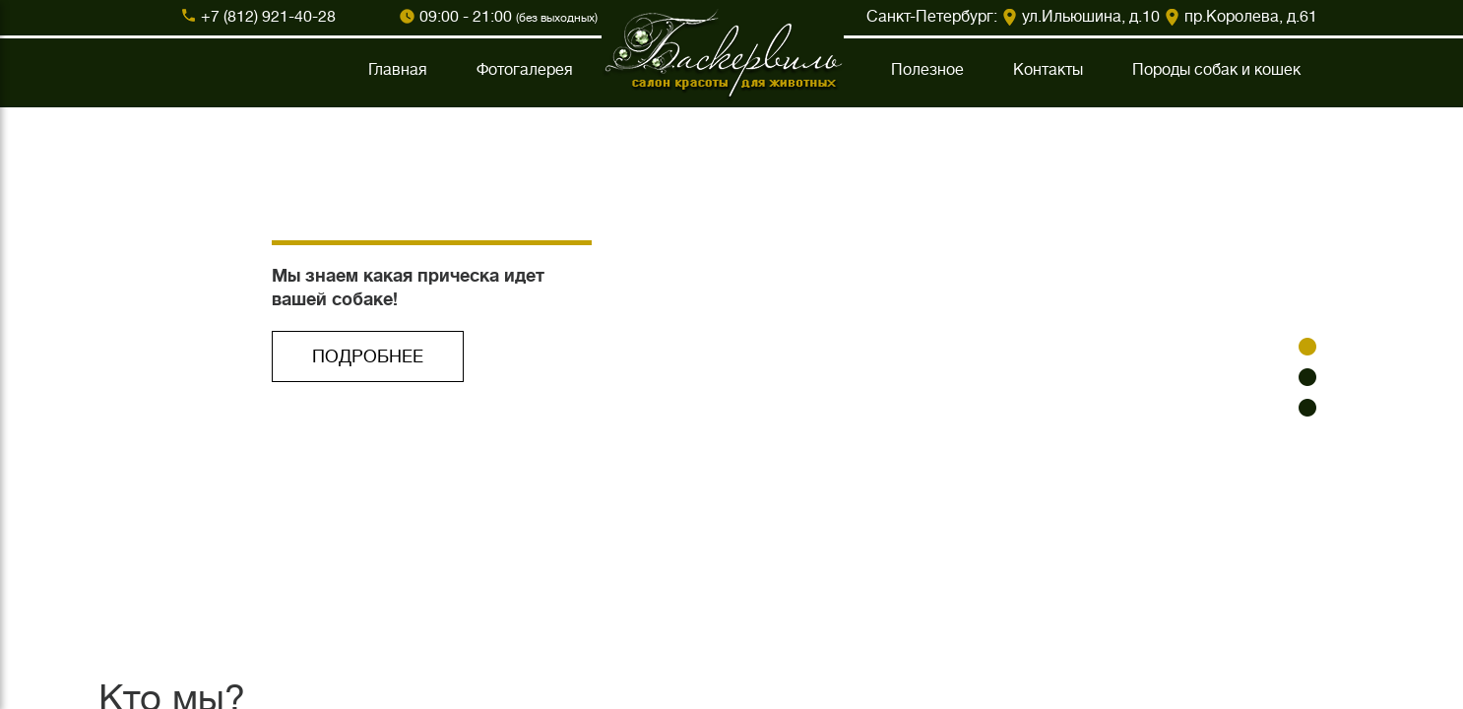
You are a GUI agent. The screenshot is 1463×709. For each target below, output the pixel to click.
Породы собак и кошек (1216, 70)
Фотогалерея (525, 70)
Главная (397, 70)
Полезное (927, 70)
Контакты (1048, 70)
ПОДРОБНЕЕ (367, 356)
